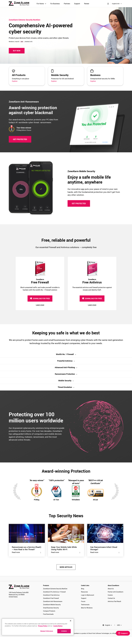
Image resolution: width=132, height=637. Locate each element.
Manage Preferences (46, 631)
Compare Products (49, 611)
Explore (14, 81)
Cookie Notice (57, 626)
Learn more (40, 305)
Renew (86, 3)
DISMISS (64, 631)
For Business (55, 3)
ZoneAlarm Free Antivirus (51, 595)
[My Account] (108, 4)
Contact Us (111, 598)
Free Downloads (48, 614)
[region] (38, 626)
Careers (110, 595)
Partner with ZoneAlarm (115, 592)
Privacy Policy (42, 626)
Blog (82, 589)
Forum (83, 601)
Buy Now (16, 51)
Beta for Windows (87, 608)
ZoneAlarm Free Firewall (51, 598)
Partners (67, 3)
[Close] (70, 620)
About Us (111, 589)
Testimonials (85, 605)
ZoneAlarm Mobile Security (52, 605)
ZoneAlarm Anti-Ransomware (52, 601)
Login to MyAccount (87, 595)
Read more (27, 552)
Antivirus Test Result (114, 601)
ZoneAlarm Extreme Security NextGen (55, 589)
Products (46, 585)
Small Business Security (51, 608)
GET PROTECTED (20, 139)
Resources (84, 592)
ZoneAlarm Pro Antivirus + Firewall (54, 592)
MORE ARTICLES (66, 567)
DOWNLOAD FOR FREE (40, 298)
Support (77, 3)
